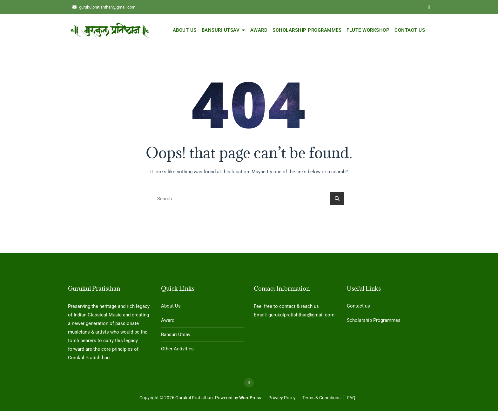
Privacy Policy (282, 397)
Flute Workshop (368, 30)
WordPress (250, 397)
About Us (185, 30)
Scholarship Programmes (307, 30)
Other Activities (177, 349)
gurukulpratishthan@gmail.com (103, 7)
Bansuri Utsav (221, 30)
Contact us (409, 30)
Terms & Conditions (321, 397)
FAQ (351, 397)
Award (259, 30)
